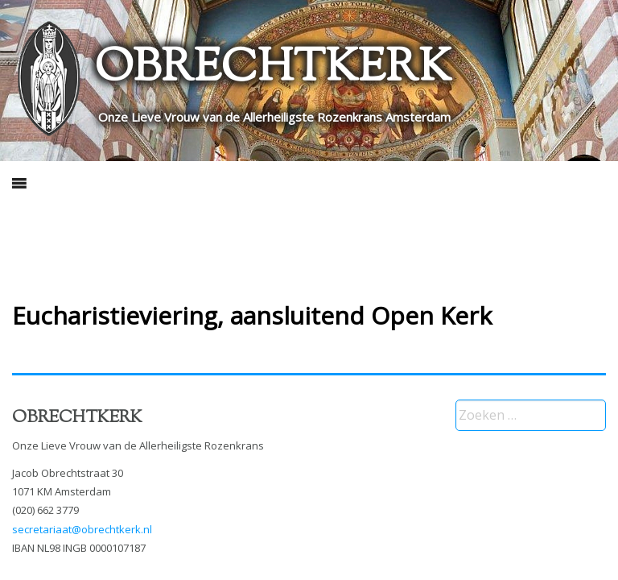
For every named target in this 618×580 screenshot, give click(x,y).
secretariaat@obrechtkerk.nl (82, 529)
